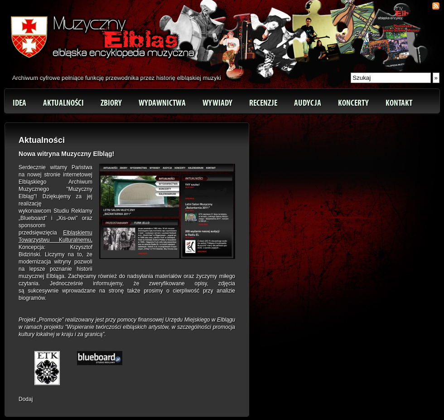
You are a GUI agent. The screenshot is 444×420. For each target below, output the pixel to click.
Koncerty (353, 103)
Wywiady (217, 103)
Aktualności (63, 103)
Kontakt (399, 103)
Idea (19, 103)
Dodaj (26, 399)
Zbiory (111, 103)
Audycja (307, 103)
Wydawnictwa (162, 103)
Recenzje (263, 103)
